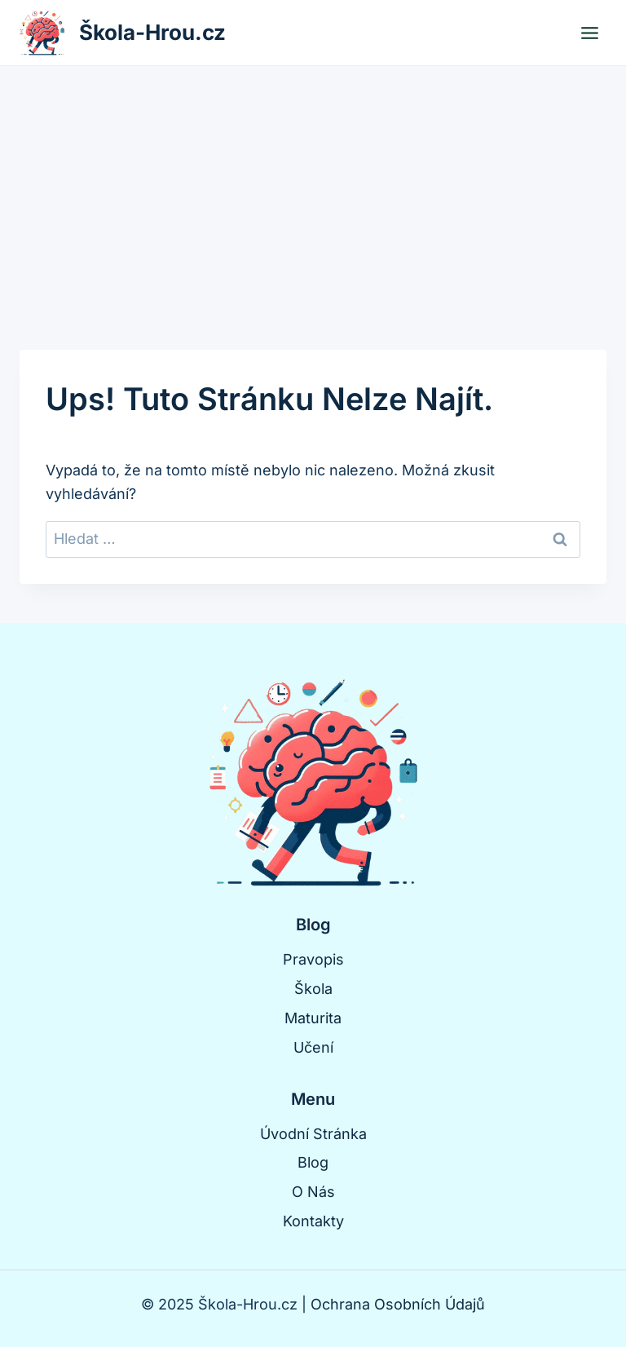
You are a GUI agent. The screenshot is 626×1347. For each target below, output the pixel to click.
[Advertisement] (313, 188)
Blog (313, 1162)
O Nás (313, 1191)
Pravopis (313, 959)
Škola (313, 988)
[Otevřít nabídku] (589, 32)
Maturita (313, 1018)
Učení (313, 1047)
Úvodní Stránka (313, 1133)
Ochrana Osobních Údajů (398, 1304)
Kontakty (313, 1221)
